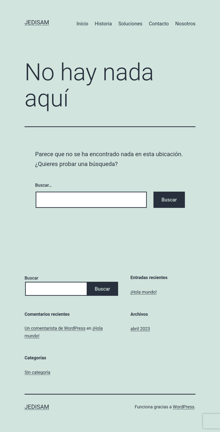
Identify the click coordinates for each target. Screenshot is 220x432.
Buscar (31, 278)
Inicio (82, 24)
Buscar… (43, 185)
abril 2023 (140, 328)
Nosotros (185, 24)
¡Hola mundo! (143, 292)
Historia (103, 24)
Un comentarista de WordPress (55, 328)
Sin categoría (37, 372)
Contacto (159, 24)
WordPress (183, 406)
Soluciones (130, 24)
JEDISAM (37, 22)
